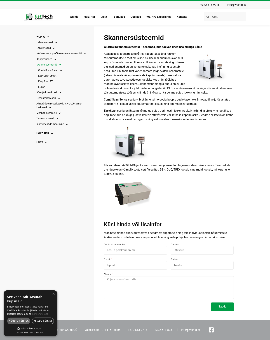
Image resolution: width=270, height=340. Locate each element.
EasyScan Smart (47, 75)
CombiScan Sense (51, 70)
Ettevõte (175, 244)
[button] (30, 328)
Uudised (135, 16)
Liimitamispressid (49, 98)
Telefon (174, 259)
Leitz (104, 16)
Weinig (74, 16)
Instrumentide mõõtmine (53, 124)
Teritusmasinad (48, 118)
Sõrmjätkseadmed (49, 92)
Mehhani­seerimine (49, 112)
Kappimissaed (47, 59)
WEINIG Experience (158, 16)
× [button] (53, 294)
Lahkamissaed (47, 42)
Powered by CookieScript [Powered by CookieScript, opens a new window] (30, 332)
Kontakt (182, 16)
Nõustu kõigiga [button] (19, 320)
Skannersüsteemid (49, 64)
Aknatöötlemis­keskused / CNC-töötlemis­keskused (59, 105)
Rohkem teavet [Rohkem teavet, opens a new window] (40, 313)
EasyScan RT (45, 81)
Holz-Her (89, 16)
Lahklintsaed (46, 47)
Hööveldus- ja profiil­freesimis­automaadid (62, 53)
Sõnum (107, 274)
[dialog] (30, 313)
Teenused (118, 16)
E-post (107, 259)
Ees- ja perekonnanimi (114, 244)
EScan (41, 86)
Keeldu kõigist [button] (43, 320)
